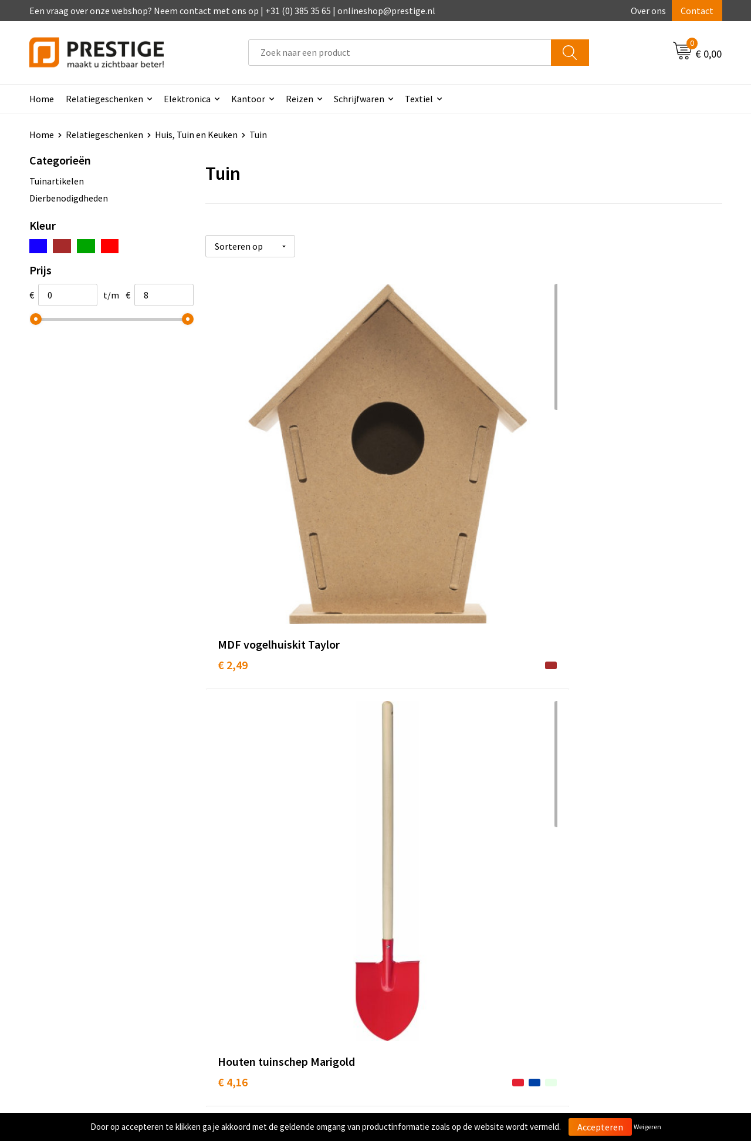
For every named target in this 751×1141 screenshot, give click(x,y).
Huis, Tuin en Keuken (196, 134)
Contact (697, 10)
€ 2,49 (233, 469)
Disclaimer (582, 949)
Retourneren (416, 932)
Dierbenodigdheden (68, 198)
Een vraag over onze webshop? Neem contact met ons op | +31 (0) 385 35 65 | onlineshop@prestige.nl (232, 10)
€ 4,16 (405, 469)
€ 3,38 (577, 690)
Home (41, 99)
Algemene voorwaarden (609, 896)
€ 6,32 (233, 708)
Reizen (299, 99)
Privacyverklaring (596, 932)
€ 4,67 (577, 469)
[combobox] (400, 52)
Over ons (648, 10)
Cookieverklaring (595, 914)
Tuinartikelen (56, 181)
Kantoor (248, 99)
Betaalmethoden (424, 914)
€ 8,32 (405, 690)
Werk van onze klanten (264, 932)
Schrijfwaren (359, 99)
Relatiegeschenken (104, 99)
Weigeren (647, 1126)
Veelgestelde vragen (259, 914)
